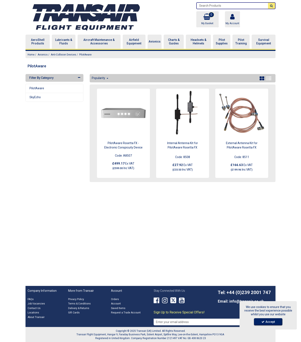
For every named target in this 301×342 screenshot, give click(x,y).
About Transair (36, 317)
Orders (115, 299)
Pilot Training (241, 41)
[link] (156, 300)
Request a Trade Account (126, 312)
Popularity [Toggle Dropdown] (99, 78)
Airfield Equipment (134, 41)
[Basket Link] (207, 19)
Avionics (155, 41)
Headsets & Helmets (198, 41)
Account (116, 303)
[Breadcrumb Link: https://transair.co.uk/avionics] (43, 54)
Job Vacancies (36, 303)
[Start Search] (271, 6)
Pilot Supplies (222, 41)
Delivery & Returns (78, 308)
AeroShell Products (38, 41)
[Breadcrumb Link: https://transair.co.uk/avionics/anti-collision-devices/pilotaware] (85, 54)
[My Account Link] (232, 19)
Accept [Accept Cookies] (268, 321)
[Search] (232, 6)
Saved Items (118, 308)
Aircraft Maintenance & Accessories (99, 41)
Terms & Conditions (79, 303)
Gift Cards (74, 312)
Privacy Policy (76, 299)
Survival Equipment (263, 41)
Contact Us (34, 308)
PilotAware (36, 88)
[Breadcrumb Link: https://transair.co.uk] (31, 54)
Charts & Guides (174, 41)
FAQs (31, 299)
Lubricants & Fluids (63, 41)
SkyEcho (35, 97)
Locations (33, 312)
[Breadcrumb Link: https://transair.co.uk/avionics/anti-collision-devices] (63, 54)
